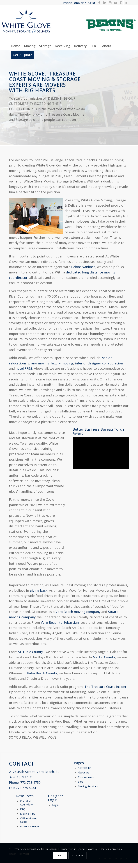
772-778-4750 (30, 782)
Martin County (104, 657)
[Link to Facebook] (99, 2)
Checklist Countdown (27, 802)
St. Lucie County (30, 652)
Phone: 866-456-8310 (79, 3)
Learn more (77, 855)
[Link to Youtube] (115, 2)
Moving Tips (27, 813)
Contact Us (84, 768)
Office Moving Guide (28, 820)
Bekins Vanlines (83, 267)
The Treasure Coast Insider (105, 686)
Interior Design (29, 826)
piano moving (38, 363)
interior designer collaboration (99, 363)
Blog (80, 781)
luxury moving (62, 363)
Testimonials (86, 777)
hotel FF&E (24, 368)
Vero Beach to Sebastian (60, 622)
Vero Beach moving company (78, 611)
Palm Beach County (42, 673)
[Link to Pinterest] (120, 2)
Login (55, 805)
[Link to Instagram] (110, 2)
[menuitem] (15, 45)
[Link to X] (126, 2)
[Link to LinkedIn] (104, 2)
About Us (83, 772)
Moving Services (88, 786)
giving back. (39, 590)
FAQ (22, 809)
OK (59, 855)
